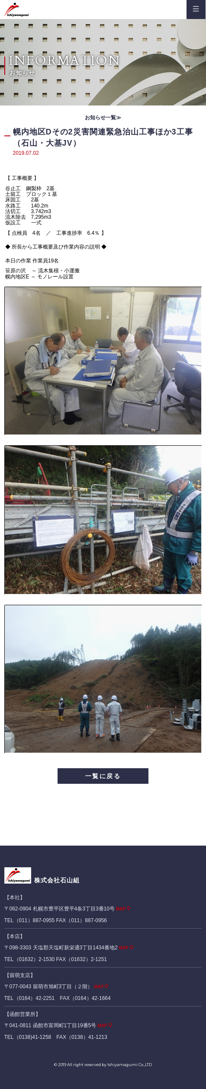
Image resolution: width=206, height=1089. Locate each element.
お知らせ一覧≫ (103, 118)
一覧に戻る (103, 776)
